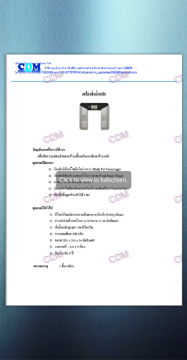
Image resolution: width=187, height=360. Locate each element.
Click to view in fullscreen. (93, 180)
